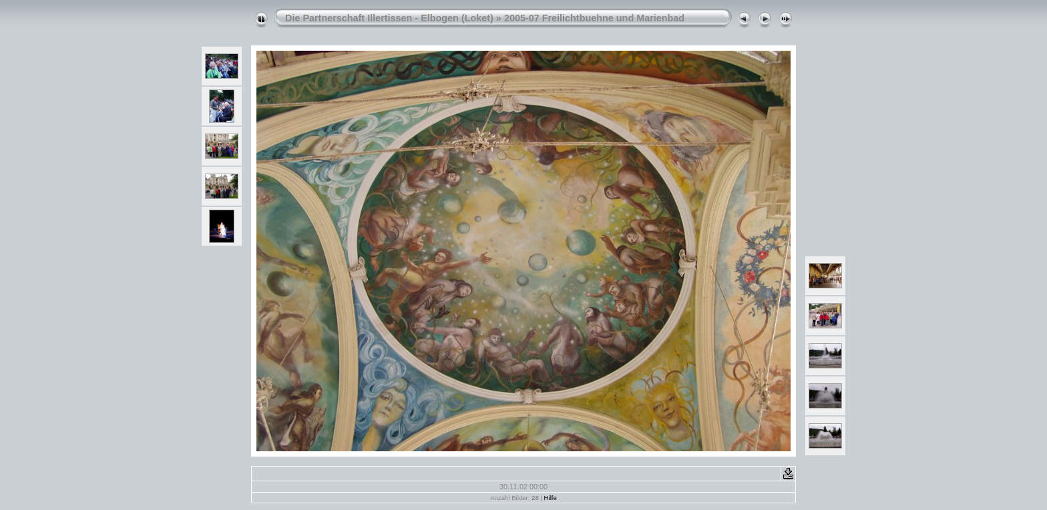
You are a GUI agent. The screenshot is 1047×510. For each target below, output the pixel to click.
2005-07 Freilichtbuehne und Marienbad (594, 18)
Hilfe (550, 497)
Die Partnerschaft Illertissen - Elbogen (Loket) (389, 18)
